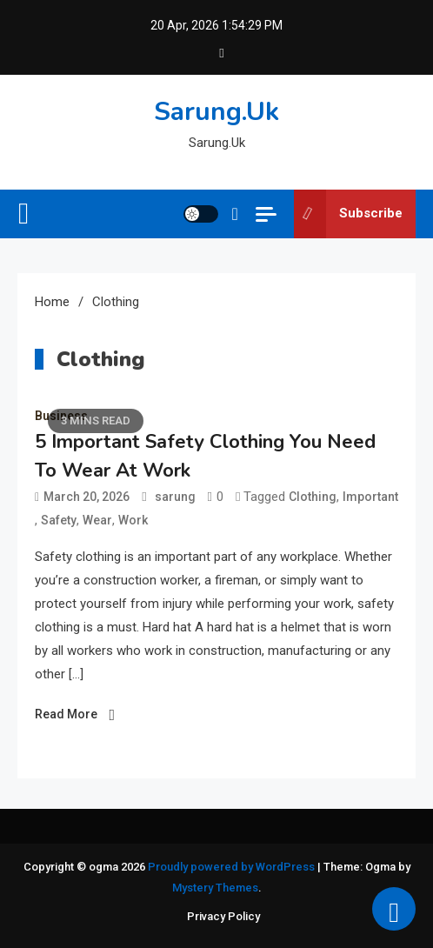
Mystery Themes (215, 887)
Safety (59, 520)
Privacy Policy (223, 916)
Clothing (312, 497)
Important (370, 497)
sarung (175, 497)
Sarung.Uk (216, 112)
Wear (97, 520)
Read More (66, 714)
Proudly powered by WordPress (232, 866)
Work (133, 520)
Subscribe (348, 214)
